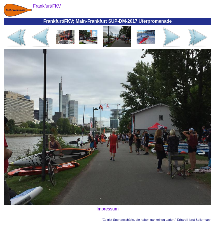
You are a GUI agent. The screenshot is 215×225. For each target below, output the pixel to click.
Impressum (107, 209)
